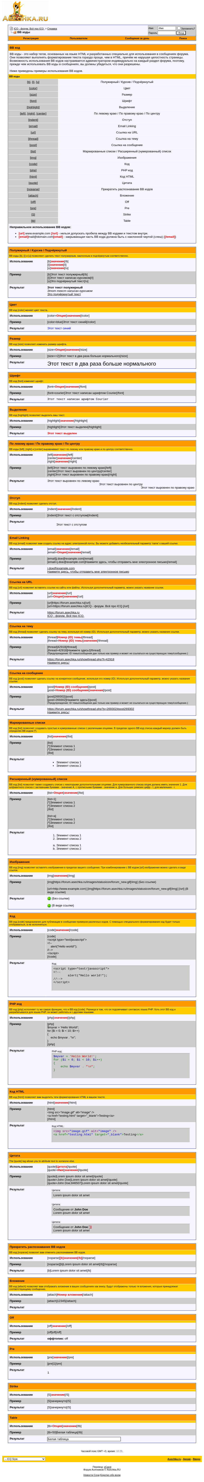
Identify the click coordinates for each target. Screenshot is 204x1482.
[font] (33, 101)
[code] (33, 164)
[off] (33, 202)
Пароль (152, 33)
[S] (33, 214)
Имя (150, 28)
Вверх (196, 1459)
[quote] (33, 183)
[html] (33, 176)
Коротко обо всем (110, 1475)
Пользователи (78, 38)
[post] (33, 145)
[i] (33, 82)
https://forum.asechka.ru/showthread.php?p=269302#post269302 (90, 709)
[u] (37, 82)
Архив (187, 1459)
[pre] (33, 208)
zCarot (107, 1467)
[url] (33, 132)
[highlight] (33, 107)
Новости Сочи (91, 1475)
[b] (28, 82)
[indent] (33, 119)
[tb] (33, 220)
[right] (31, 113)
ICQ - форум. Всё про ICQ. (29, 28)
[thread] (33, 138)
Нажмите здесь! (58, 662)
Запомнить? (186, 28)
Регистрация (31, 38)
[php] (33, 170)
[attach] (33, 195)
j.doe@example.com (61, 568)
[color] (33, 88)
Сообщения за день (137, 38)
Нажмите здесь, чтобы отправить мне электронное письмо (88, 571)
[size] (33, 94)
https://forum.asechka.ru (63, 612)
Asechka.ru (174, 1459)
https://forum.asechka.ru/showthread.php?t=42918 (80, 659)
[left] (23, 113)
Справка (52, 28)
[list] (33, 151)
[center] (41, 113)
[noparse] (33, 189)
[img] (33, 157)
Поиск (183, 38)
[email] (33, 126)
